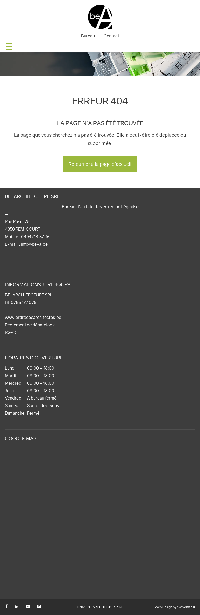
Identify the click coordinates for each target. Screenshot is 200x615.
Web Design (163, 607)
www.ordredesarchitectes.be (33, 317)
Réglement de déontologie (30, 324)
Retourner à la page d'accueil (100, 164)
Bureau (88, 36)
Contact (111, 36)
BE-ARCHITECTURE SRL (100, 17)
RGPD (10, 332)
